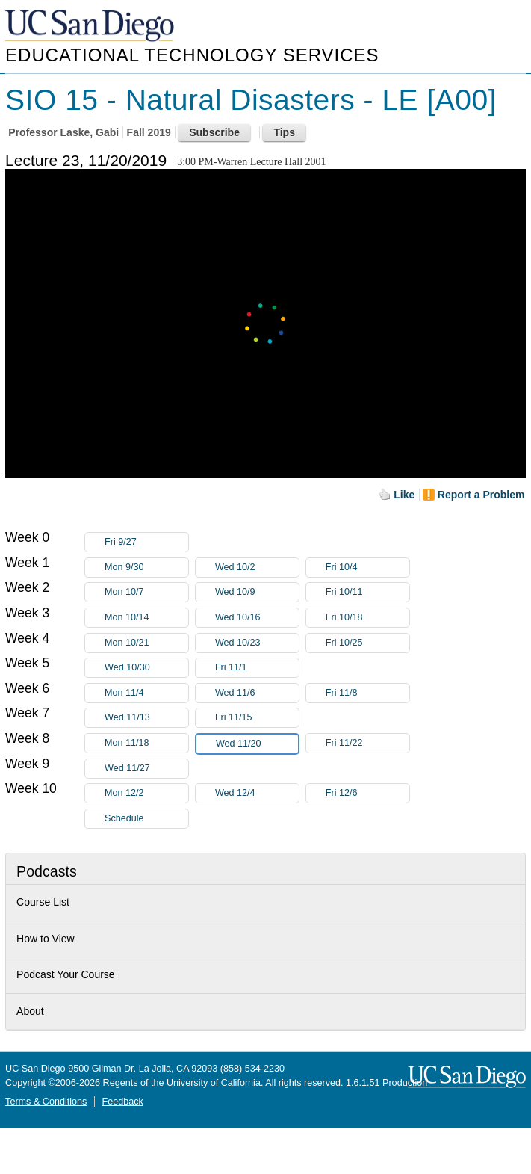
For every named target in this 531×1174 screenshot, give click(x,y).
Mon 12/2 (146, 793)
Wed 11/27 (146, 768)
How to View (45, 939)
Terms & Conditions (46, 1101)
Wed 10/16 (257, 617)
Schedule (124, 818)
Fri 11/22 (367, 743)
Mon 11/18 (146, 743)
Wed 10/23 (257, 643)
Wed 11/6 (257, 693)
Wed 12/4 (257, 793)
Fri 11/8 (367, 693)
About (30, 1011)
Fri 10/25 (367, 643)
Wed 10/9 (257, 592)
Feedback (122, 1101)
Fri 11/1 (257, 667)
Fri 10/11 (367, 592)
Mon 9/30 (146, 567)
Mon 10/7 (146, 592)
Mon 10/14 (146, 617)
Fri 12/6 (367, 793)
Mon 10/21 (146, 643)
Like (404, 495)
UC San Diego (91, 26)
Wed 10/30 (146, 667)
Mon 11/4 (146, 693)
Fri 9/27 (146, 542)
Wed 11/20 (257, 744)
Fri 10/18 (367, 617)
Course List (42, 902)
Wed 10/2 (257, 567)
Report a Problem (481, 495)
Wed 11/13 (146, 717)
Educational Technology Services (192, 55)
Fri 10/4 (367, 567)
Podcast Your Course (65, 974)
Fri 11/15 (257, 717)
